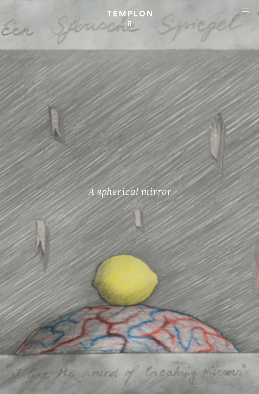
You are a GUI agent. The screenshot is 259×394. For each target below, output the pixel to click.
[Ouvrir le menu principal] (246, 10)
